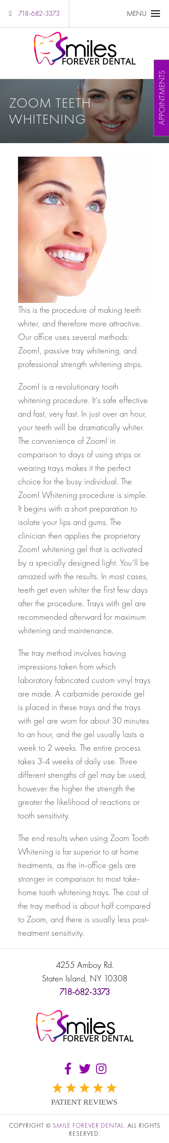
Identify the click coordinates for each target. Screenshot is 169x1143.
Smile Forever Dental (88, 1125)
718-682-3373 (34, 13)
